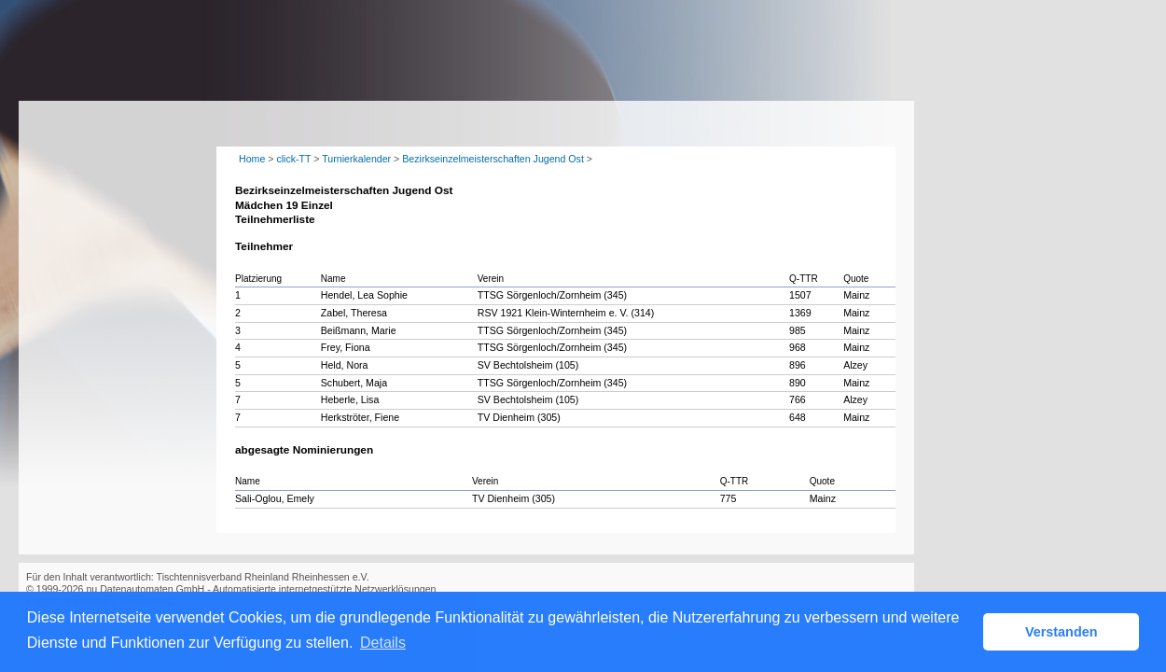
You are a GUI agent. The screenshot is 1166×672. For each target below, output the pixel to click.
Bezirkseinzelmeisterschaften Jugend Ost (493, 158)
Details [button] (383, 643)
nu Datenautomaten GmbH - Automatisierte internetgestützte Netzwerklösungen (261, 589)
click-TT (293, 158)
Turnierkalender (356, 158)
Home (252, 158)
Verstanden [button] (1061, 631)
